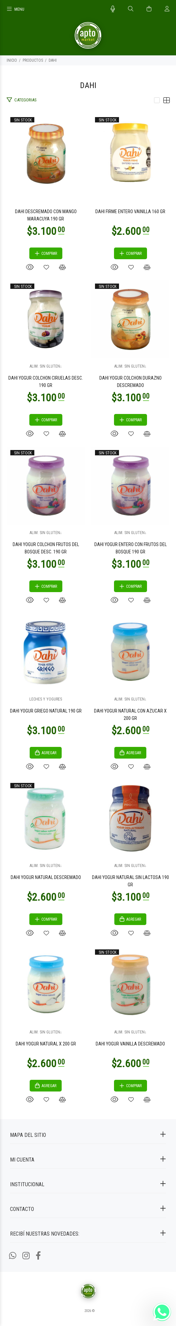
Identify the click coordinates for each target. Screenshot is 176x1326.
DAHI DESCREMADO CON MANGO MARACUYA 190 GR (46, 215)
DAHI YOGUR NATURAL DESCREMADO (46, 877)
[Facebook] (38, 1256)
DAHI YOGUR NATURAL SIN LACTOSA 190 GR (130, 881)
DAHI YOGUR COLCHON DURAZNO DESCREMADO (130, 381)
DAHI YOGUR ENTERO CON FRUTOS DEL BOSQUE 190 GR (130, 548)
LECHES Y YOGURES (45, 699)
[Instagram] (26, 1256)
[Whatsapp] (13, 1256)
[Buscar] (131, 9)
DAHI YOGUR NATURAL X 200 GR (46, 1043)
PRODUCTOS (33, 60)
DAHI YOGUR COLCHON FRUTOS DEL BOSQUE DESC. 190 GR (46, 548)
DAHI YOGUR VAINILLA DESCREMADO (130, 1043)
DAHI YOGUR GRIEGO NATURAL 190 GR (46, 711)
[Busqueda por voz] (113, 9)
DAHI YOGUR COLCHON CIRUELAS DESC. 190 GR (45, 381)
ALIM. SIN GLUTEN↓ (46, 366)
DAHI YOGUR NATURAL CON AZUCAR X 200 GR (130, 714)
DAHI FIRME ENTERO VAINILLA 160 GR (130, 211)
